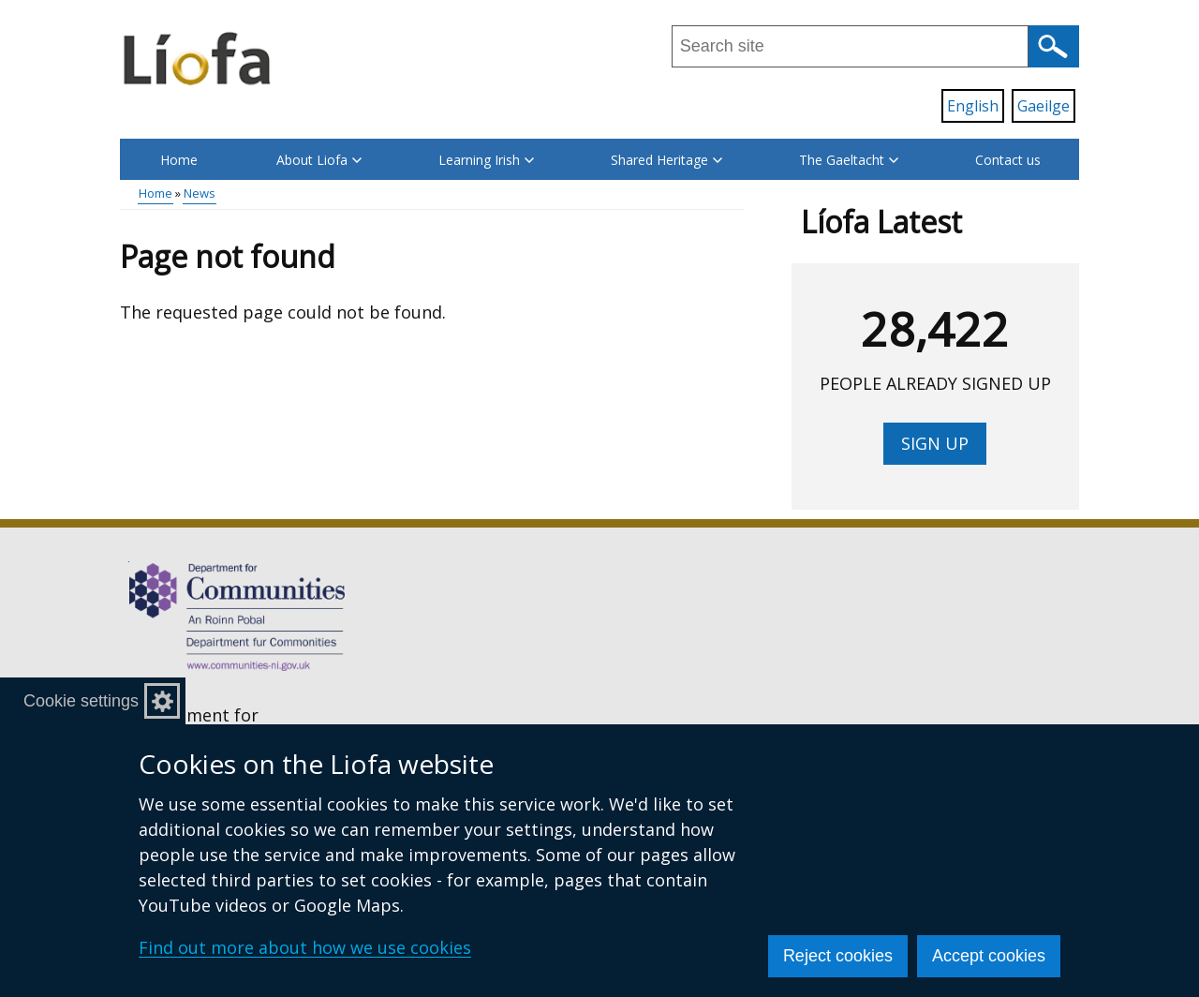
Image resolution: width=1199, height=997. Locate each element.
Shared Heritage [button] (666, 160)
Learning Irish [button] (486, 160)
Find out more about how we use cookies (305, 947)
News (199, 193)
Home (179, 160)
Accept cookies (988, 955)
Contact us (1008, 160)
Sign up (935, 443)
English (973, 106)
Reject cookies (838, 955)
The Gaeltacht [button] (848, 160)
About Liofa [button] (319, 160)
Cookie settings (81, 701)
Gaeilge (1043, 106)
